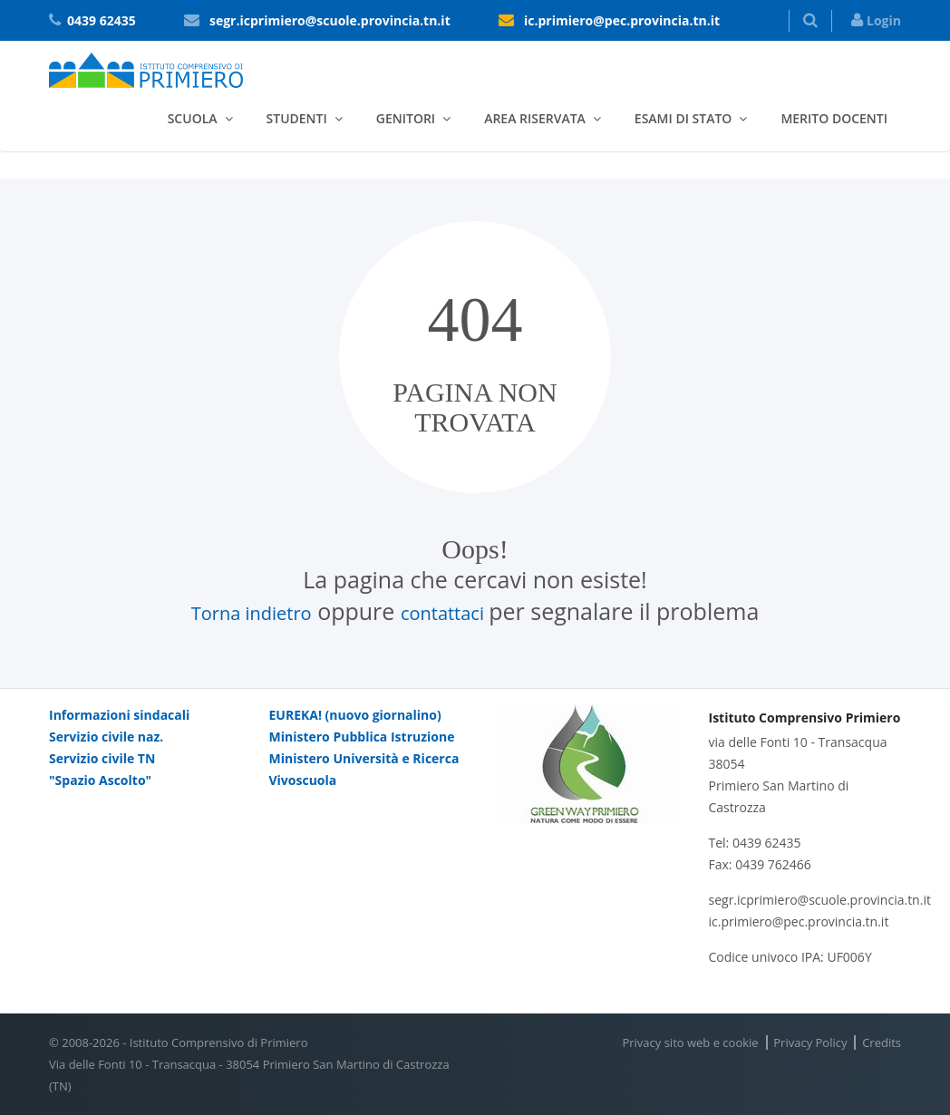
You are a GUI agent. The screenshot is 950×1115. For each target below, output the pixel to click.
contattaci (445, 613)
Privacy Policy (810, 1042)
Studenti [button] (297, 118)
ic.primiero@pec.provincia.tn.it (622, 20)
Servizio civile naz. (106, 736)
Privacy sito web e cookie (690, 1042)
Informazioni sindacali (119, 714)
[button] (810, 21)
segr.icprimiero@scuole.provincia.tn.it (330, 20)
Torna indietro (251, 613)
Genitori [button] (405, 118)
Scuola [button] (193, 118)
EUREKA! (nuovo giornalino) (355, 714)
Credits (881, 1042)
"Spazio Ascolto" (100, 780)
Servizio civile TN (102, 758)
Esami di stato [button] (683, 118)
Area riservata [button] (535, 118)
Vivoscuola (303, 780)
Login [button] (876, 20)
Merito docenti (833, 118)
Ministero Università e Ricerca (364, 758)
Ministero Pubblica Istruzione (362, 736)
